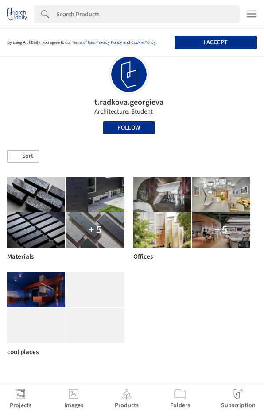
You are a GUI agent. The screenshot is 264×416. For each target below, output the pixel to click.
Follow (129, 127)
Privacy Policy (109, 42)
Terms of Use (83, 42)
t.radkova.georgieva (128, 102)
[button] (23, 156)
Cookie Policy (143, 42)
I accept (215, 42)
